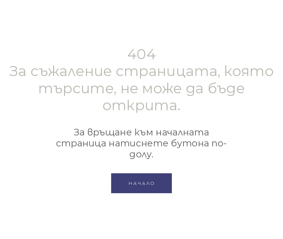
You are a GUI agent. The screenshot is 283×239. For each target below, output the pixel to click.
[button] (141, 183)
